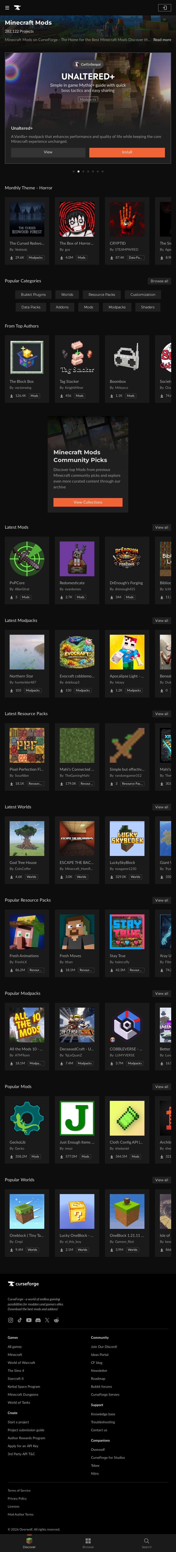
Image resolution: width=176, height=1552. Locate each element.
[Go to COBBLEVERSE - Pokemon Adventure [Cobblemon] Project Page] (127, 1036)
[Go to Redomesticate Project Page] (77, 570)
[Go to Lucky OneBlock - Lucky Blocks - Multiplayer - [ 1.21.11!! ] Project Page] (77, 1223)
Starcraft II (16, 1379)
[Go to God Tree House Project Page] (27, 850)
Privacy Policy (17, 1498)
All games (15, 1347)
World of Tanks (19, 1402)
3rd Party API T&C (21, 1454)
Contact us (99, 1430)
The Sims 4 (16, 1371)
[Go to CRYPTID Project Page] (127, 231)
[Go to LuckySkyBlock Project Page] (127, 850)
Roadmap (98, 1379)
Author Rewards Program (26, 1438)
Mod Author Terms (20, 1514)
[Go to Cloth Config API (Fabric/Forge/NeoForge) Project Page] (127, 1130)
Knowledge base (103, 1414)
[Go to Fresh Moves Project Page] (77, 943)
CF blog (96, 1363)
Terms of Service (19, 1490)
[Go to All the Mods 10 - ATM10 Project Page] (27, 1036)
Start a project (18, 1422)
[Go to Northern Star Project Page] (27, 664)
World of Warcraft (21, 1363)
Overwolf (98, 1450)
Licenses (14, 1506)
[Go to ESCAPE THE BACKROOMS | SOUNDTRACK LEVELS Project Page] (77, 850)
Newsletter (99, 1371)
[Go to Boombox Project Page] (127, 369)
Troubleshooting (103, 1422)
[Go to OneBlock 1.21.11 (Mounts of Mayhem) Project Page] (127, 1223)
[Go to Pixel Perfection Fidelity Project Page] (27, 757)
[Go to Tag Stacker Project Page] (77, 369)
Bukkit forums (101, 1386)
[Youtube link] (29, 1320)
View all (161, 527)
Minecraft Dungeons (23, 1394)
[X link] (47, 1320)
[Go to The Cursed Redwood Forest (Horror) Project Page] (27, 231)
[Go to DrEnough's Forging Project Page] (127, 570)
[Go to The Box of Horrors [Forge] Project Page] (77, 231)
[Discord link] (38, 1320)
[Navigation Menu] (7, 7)
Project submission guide (26, 1430)
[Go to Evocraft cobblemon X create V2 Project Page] (77, 664)
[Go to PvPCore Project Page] (27, 570)
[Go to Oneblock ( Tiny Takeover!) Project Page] (27, 1223)
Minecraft (15, 1355)
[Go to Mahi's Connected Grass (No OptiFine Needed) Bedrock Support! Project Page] (77, 757)
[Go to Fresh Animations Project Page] (27, 943)
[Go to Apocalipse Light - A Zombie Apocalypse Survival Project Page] (127, 664)
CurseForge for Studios (108, 1457)
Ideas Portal (99, 1355)
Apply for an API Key (23, 1446)
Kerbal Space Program (24, 1386)
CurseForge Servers (105, 1394)
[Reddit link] (56, 1320)
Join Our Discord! (104, 1347)
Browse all (159, 281)
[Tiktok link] (20, 1320)
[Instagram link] (10, 1320)
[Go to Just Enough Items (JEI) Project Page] (77, 1130)
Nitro (95, 1473)
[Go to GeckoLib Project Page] (27, 1130)
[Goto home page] (17, 8)
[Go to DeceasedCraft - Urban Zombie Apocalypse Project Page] (77, 1036)
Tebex (95, 1465)
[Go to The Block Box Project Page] (27, 369)
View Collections (88, 502)
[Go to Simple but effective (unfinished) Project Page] (127, 757)
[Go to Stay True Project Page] (127, 943)
